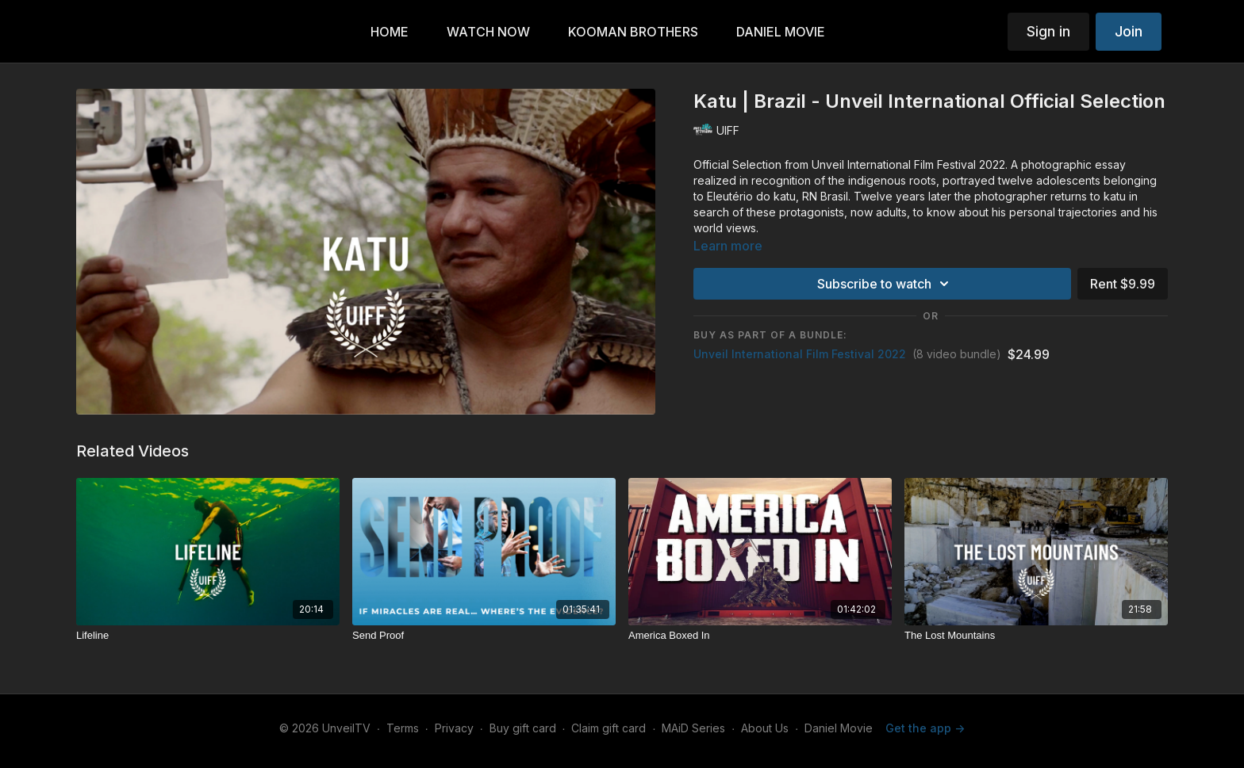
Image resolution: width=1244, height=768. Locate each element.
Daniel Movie (838, 728)
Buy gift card (523, 728)
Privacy (454, 728)
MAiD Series (693, 728)
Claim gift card (608, 728)
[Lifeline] (208, 636)
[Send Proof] (484, 636)
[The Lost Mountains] (1036, 636)
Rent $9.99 (1122, 284)
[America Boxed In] (760, 636)
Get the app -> (925, 728)
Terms (402, 728)
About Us (765, 728)
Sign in (1048, 31)
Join (1128, 31)
